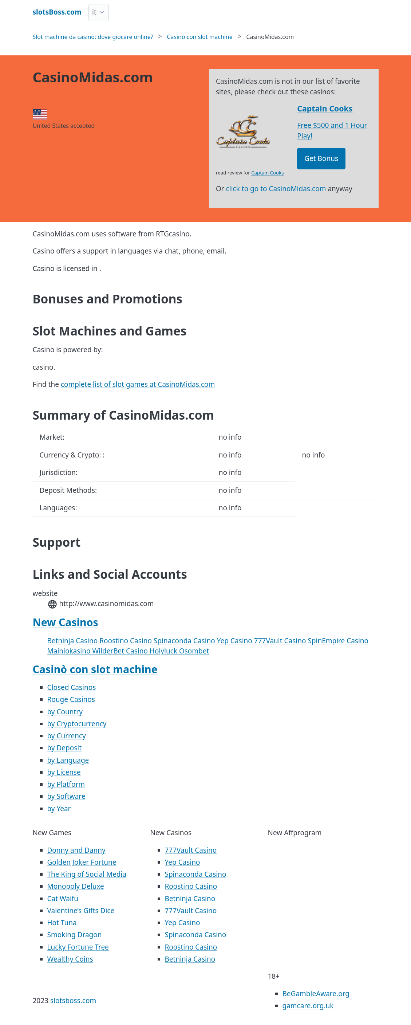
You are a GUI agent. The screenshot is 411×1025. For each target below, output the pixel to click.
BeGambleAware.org (315, 993)
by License (64, 772)
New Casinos (65, 622)
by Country (65, 711)
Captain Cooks (324, 108)
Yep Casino (235, 640)
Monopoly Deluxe (75, 886)
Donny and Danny (76, 850)
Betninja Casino (73, 640)
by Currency (66, 736)
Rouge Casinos (71, 699)
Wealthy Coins (70, 959)
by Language (68, 760)
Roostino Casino (126, 640)
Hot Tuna (62, 922)
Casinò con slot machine (95, 669)
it (94, 12)
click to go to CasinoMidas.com (276, 188)
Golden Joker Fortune (81, 862)
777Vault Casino (281, 640)
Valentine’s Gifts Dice (81, 910)
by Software (66, 796)
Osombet (194, 651)
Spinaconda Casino (185, 640)
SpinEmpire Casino (338, 640)
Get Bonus (321, 158)
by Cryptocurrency (77, 724)
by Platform (66, 784)
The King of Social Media (87, 874)
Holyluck (164, 651)
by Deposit (64, 748)
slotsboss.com (73, 1000)
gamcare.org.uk (308, 1005)
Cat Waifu (63, 898)
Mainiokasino (69, 651)
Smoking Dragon (74, 934)
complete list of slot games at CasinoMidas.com (138, 384)
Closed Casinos (71, 687)
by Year (59, 808)
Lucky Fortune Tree (78, 947)
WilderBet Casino (120, 651)
